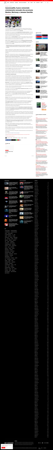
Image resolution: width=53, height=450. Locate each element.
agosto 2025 (41, 195)
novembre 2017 (41, 328)
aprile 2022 (41, 252)
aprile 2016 (41, 355)
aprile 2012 (41, 424)
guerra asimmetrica (7, 271)
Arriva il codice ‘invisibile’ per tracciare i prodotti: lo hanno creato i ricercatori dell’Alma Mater (44, 97)
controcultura (11, 263)
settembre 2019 (41, 296)
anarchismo (6, 253)
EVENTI (42, 2)
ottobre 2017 (41, 329)
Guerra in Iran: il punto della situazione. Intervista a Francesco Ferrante (43, 77)
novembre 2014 (41, 379)
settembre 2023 (41, 228)
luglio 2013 (41, 402)
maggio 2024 (41, 216)
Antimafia (11, 237)
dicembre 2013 (41, 395)
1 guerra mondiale (7, 230)
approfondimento (7, 256)
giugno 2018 (41, 318)
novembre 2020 (41, 276)
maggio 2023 (41, 233)
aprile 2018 (41, 321)
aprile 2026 (41, 183)
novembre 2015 (41, 362)
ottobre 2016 (41, 346)
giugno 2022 (41, 249)
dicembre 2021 (41, 258)
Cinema (8, 241)
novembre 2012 (41, 414)
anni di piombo (11, 253)
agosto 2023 (41, 229)
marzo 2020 (41, 288)
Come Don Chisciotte (38, 140)
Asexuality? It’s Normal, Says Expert (14, 132)
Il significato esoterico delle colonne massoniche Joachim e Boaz (28, 205)
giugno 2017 (41, 335)
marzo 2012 (41, 425)
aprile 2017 (41, 338)
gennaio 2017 (41, 342)
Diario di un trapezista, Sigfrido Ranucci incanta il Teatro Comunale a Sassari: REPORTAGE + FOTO (13, 197)
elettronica (6, 268)
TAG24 (36, 117)
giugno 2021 (41, 266)
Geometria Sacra (14, 245)
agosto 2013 (41, 401)
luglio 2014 (41, 385)
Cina (5, 241)
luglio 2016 (41, 351)
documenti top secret (7, 267)
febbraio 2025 (41, 203)
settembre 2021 (41, 262)
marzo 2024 (41, 219)
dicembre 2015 (41, 361)
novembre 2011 (41, 431)
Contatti (12, 0)
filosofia (15, 268)
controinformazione (7, 264)
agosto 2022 (41, 246)
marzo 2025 (41, 202)
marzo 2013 (41, 408)
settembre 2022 (41, 245)
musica (32, 2)
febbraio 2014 (41, 392)
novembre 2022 (41, 242)
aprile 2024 (41, 218)
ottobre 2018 (41, 312)
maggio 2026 (41, 182)
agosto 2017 (41, 332)
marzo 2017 (41, 339)
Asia (5, 238)
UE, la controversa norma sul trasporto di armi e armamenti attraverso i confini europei (28, 209)
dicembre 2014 (41, 378)
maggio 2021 (41, 268)
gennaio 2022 (41, 256)
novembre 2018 (41, 311)
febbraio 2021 (41, 272)
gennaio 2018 (41, 325)
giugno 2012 (41, 421)
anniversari (15, 253)
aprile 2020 (41, 286)
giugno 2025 (41, 198)
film (12, 268)
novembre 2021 (41, 259)
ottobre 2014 (41, 381)
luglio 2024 (41, 213)
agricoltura (6, 248)
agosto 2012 (41, 418)
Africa (14, 234)
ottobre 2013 (41, 398)
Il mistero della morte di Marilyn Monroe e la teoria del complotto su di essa (28, 201)
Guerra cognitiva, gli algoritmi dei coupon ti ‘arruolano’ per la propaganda (28, 222)
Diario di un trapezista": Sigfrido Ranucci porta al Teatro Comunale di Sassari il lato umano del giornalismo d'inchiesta (13, 224)
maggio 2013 (41, 405)
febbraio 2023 (41, 238)
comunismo (6, 263)
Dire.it (36, 153)
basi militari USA (9, 259)
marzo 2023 (41, 236)
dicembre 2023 (41, 223)
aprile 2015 (41, 372)
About (7, 0)
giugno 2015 (41, 369)
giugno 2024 (41, 215)
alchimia (10, 248)
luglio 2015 (41, 368)
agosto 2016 (41, 349)
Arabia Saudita (15, 237)
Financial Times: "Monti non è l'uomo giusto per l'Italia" (28, 192)
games (10, 270)
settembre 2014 (41, 382)
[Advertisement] (42, 18)
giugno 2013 (41, 404)
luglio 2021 (41, 265)
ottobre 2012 (41, 415)
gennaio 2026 (41, 188)
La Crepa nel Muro (38, 165)
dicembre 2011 (41, 429)
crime (15, 264)
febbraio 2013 (41, 409)
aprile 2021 (41, 269)
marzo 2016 (41, 356)
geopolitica (13, 270)
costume (12, 264)
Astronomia (8, 238)
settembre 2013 (41, 399)
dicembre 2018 (41, 309)
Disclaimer (10, 0)
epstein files (12, 2)
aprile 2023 (41, 235)
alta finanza (11, 249)
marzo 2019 (41, 305)
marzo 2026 (41, 185)
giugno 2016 (41, 352)
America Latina (7, 237)
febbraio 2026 (41, 186)
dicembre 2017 (41, 326)
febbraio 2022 (41, 255)
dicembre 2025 (41, 189)
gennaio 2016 (41, 359)
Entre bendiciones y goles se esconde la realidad (42, 130)
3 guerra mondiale (10, 233)
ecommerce (12, 267)
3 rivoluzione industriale (8, 234)
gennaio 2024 (41, 222)
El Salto (37, 129)
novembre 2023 (41, 225)
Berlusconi (15, 238)
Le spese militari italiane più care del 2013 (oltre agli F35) (28, 182)
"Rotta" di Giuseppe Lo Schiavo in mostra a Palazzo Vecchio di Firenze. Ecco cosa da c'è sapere (43, 82)
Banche (12, 238)
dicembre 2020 (41, 275)
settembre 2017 (41, 331)
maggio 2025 (41, 199)
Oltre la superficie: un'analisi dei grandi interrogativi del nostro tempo (13, 216)
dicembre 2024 (41, 206)
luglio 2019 (41, 299)
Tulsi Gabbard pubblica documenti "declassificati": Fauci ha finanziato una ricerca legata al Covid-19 (41, 167)
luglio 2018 (41, 316)
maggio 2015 (41, 371)
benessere (14, 259)
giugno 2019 (41, 301)
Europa (10, 245)
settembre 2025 (41, 193)
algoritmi (13, 248)
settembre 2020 (41, 279)
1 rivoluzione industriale (14, 230)
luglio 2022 (41, 248)
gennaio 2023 (41, 239)
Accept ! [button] (3, 447)
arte (11, 256)
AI (12, 234)
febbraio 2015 (41, 375)
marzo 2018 (41, 322)
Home (5, 0)
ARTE (28, 2)
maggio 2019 (41, 302)
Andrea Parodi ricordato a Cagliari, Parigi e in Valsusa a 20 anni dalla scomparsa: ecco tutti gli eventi (13, 220)
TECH (34, 2)
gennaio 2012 (41, 428)
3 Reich (6, 233)
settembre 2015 (41, 365)
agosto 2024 (41, 212)
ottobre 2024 (41, 209)
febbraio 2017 (41, 341)
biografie (6, 260)
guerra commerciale (13, 271)
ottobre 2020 (41, 278)
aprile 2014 (41, 389)
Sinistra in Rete (37, 171)
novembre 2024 (41, 208)
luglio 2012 (41, 419)
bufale (12, 260)
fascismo (10, 268)
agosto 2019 (41, 298)
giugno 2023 (41, 232)
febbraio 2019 (41, 306)
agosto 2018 (41, 315)
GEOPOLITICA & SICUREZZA (22, 2)
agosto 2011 (41, 435)
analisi (13, 252)
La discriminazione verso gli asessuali (9, 152)
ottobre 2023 (41, 226)
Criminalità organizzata (8, 244)
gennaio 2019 (41, 308)
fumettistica (6, 270)
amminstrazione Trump (8, 252)
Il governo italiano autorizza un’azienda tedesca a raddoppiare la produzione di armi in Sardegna (28, 213)
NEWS (8, 2)
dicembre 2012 (41, 412)
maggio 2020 (41, 285)
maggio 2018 (41, 319)
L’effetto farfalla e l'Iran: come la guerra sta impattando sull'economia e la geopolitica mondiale (28, 217)
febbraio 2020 (41, 289)
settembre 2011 (41, 434)
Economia (16, 2)
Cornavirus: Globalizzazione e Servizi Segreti (44, 104)
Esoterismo (6, 245)
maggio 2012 (41, 422)
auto (5, 259)
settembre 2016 (41, 348)
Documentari (13, 244)
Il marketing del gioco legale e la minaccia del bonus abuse (43, 87)
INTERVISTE (37, 2)
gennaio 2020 (41, 291)
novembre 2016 (41, 345)
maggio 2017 (41, 336)
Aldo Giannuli (43, 102)
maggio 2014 (41, 388)
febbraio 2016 (41, 358)
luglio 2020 (41, 282)
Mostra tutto (37, 176)
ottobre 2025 (41, 192)
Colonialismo (12, 241)
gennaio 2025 (41, 205)
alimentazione (6, 249)
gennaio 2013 (41, 411)
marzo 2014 (41, 391)
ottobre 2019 (41, 295)
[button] (46, 2)
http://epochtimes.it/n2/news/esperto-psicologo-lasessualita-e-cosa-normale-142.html (18, 134)
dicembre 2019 (41, 292)
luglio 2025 (41, 196)
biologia (9, 260)
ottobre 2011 (41, 432)
